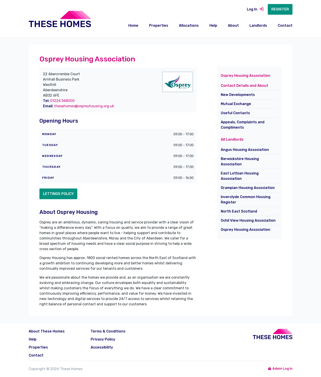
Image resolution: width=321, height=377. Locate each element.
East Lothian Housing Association (240, 176)
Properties (158, 25)
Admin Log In (280, 369)
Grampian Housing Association (248, 188)
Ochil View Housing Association (248, 220)
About (233, 25)
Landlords (258, 25)
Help (213, 25)
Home (133, 25)
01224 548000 (62, 101)
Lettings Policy (58, 194)
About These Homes (47, 331)
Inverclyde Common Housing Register (245, 199)
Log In (255, 9)
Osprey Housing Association (245, 229)
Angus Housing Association (245, 150)
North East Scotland (239, 211)
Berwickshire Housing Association (240, 161)
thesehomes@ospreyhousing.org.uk (84, 106)
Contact (285, 25)
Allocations (189, 25)
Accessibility (102, 347)
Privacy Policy (103, 339)
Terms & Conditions (108, 331)
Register (280, 9)
